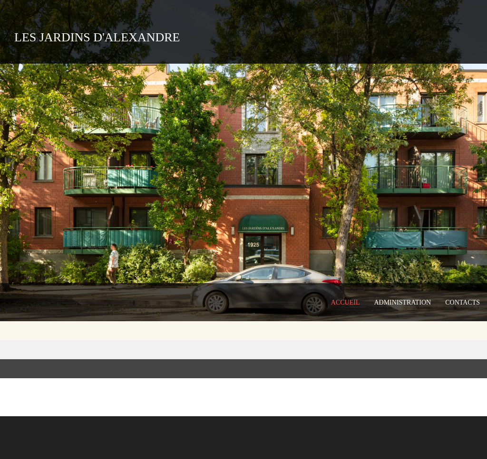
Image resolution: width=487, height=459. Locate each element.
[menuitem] (345, 302)
